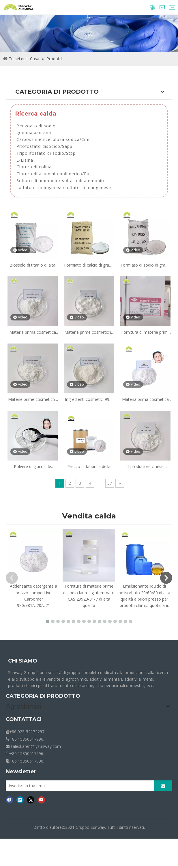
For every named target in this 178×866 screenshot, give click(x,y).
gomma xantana (33, 132)
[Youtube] (41, 831)
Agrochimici (16, 715)
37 (109, 483)
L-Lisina (24, 160)
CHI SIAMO (22, 661)
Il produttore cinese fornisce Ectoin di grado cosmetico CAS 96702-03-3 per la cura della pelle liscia (145, 467)
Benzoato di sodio (36, 126)
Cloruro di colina (34, 166)
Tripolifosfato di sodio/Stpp (46, 153)
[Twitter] (30, 831)
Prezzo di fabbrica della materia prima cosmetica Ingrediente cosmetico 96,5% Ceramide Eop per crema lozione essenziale (89, 467)
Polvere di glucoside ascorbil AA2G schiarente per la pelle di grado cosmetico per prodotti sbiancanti (32, 467)
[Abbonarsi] (170, 817)
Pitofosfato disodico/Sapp (44, 146)
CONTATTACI (24, 750)
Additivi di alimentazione (28, 731)
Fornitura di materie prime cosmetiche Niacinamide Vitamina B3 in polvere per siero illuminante (145, 332)
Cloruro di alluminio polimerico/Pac (54, 173)
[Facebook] (9, 831)
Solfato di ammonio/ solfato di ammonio (60, 180)
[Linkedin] (20, 831)
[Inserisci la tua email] (86, 817)
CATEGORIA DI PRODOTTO (43, 696)
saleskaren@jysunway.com (36, 777)
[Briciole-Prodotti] (89, 33)
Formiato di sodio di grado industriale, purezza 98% (145, 265)
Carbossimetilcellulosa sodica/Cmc (53, 139)
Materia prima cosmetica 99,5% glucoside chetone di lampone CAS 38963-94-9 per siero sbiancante (32, 332)
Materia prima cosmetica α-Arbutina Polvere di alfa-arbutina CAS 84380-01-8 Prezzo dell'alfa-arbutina (145, 400)
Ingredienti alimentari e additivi (34, 723)
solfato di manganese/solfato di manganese (63, 187)
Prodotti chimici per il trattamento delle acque (48, 739)
